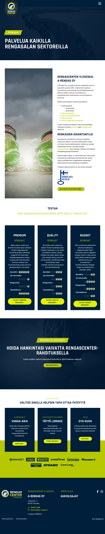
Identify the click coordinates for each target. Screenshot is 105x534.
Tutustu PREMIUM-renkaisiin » (20, 301)
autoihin (74, 127)
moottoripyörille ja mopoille (72, 121)
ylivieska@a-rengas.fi (37, 510)
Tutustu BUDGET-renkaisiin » (85, 304)
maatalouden (87, 127)
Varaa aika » (19, 444)
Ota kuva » (85, 439)
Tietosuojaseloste (7, 519)
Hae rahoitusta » (52, 365)
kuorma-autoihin (68, 113)
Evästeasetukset (21, 519)
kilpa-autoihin (67, 118)
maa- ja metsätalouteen (71, 116)
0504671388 (34, 507)
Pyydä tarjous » (52, 441)
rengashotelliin (63, 149)
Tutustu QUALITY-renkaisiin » (52, 301)
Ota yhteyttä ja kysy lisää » (71, 189)
